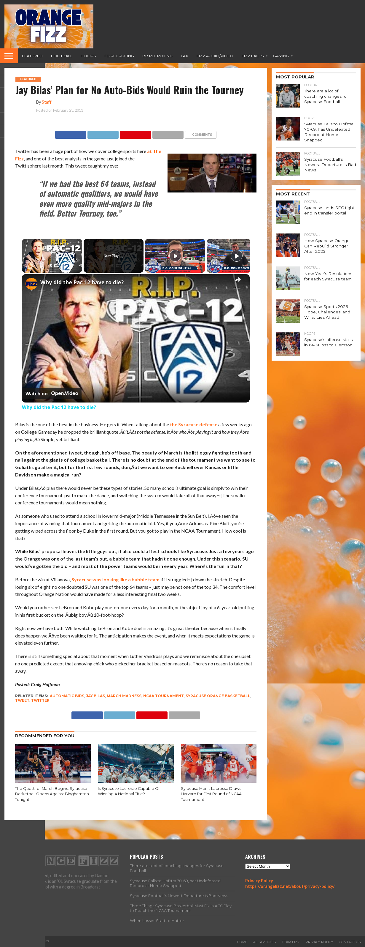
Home (242, 942)
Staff (47, 102)
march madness (124, 696)
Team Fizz (291, 942)
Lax (184, 55)
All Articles (264, 942)
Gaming (281, 55)
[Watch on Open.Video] (52, 393)
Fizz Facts (253, 55)
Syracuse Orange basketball (218, 696)
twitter (40, 700)
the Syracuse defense (193, 424)
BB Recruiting (157, 55)
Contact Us (350, 942)
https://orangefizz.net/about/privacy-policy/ (290, 886)
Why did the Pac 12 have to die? (82, 282)
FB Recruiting (119, 55)
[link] (31, 284)
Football (61, 55)
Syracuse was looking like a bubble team (115, 579)
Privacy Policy (259, 880)
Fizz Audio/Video (215, 55)
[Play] (175, 256)
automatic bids (67, 696)
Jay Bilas (95, 696)
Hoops (88, 55)
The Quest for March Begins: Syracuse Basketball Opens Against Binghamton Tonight (52, 794)
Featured (32, 55)
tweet (22, 700)
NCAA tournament (163, 696)
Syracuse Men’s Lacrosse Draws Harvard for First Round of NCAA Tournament (211, 794)
